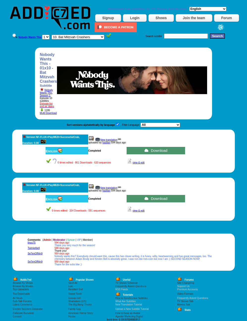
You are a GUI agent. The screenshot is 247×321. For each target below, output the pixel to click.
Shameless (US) (77, 301)
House (72, 316)
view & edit (138, 162)
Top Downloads (21, 294)
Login (134, 18)
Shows (161, 18)
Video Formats (185, 294)
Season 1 (45, 95)
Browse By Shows (23, 283)
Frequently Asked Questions (130, 286)
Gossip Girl (74, 298)
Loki (70, 286)
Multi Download (48, 113)
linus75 (32, 242)
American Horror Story (80, 313)
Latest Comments (22, 304)
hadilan (106, 142)
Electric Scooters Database (28, 309)
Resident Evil (75, 289)
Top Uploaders (21, 289)
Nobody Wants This (46, 91)
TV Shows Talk (185, 301)
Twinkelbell (34, 248)
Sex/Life (72, 283)
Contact (17, 316)
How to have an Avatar (127, 313)
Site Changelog (185, 283)
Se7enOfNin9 (35, 253)
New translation (108, 139)
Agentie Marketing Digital (129, 316)
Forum (226, 18)
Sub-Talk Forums (22, 301)
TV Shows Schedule (126, 283)
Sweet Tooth (75, 294)
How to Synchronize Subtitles (131, 298)
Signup (108, 18)
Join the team (194, 18)
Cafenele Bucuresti (23, 313)
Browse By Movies (23, 286)
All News (18, 298)
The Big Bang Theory (80, 304)
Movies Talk (183, 304)
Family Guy (74, 309)
